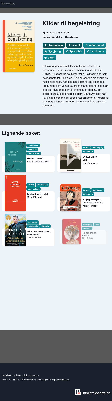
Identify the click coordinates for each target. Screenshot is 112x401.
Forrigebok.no (63, 380)
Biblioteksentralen (31, 375)
